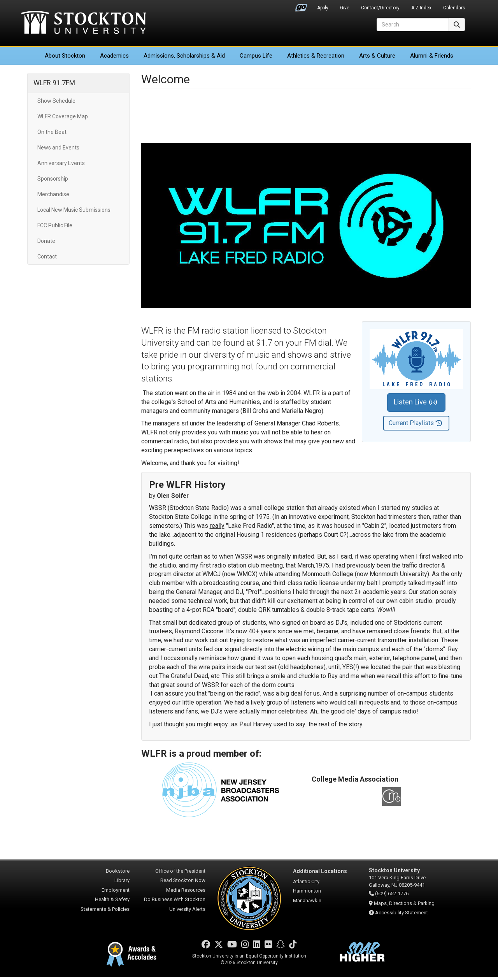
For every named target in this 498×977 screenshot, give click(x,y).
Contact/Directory (380, 8)
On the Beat (52, 132)
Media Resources (185, 890)
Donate (46, 241)
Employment (116, 890)
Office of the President (180, 871)
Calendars (454, 8)
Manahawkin (307, 900)
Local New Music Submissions (73, 210)
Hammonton (307, 891)
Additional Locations (320, 871)
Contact (47, 256)
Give (344, 8)
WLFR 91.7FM (54, 83)
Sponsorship (52, 179)
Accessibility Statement (401, 912)
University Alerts (187, 909)
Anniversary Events (61, 163)
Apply (322, 8)
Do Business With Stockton (174, 899)
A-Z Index (421, 8)
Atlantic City (306, 881)
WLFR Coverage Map (62, 116)
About (65, 55)
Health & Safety (112, 899)
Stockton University (83, 23)
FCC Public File (54, 225)
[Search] (413, 24)
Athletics (315, 55)
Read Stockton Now (182, 880)
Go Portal (301, 6)
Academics (114, 55)
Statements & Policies (105, 909)
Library (122, 880)
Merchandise (53, 194)
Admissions (184, 55)
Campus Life (256, 55)
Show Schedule (56, 101)
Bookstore (118, 871)
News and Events (58, 147)
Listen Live (415, 402)
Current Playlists (415, 423)
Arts (377, 55)
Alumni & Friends (431, 55)
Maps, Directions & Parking (404, 903)
